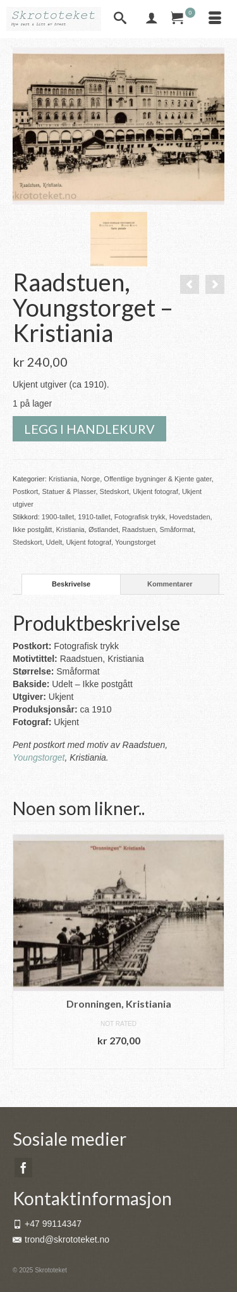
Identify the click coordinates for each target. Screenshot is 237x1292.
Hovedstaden (189, 517)
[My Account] (151, 19)
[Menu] (215, 19)
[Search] (120, 19)
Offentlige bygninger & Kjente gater (157, 479)
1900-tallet (58, 517)
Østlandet (103, 529)
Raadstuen (138, 529)
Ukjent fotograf (155, 491)
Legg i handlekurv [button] (119, 1059)
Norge (90, 479)
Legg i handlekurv (89, 428)
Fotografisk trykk (140, 517)
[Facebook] (23, 1167)
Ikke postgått (32, 529)
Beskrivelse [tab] (71, 584)
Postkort (25, 491)
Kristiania (63, 479)
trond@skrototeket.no (61, 1239)
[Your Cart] (183, 19)
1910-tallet (94, 517)
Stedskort (114, 491)
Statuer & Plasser (68, 491)
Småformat (176, 529)
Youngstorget (135, 542)
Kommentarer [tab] (170, 584)
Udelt (54, 542)
